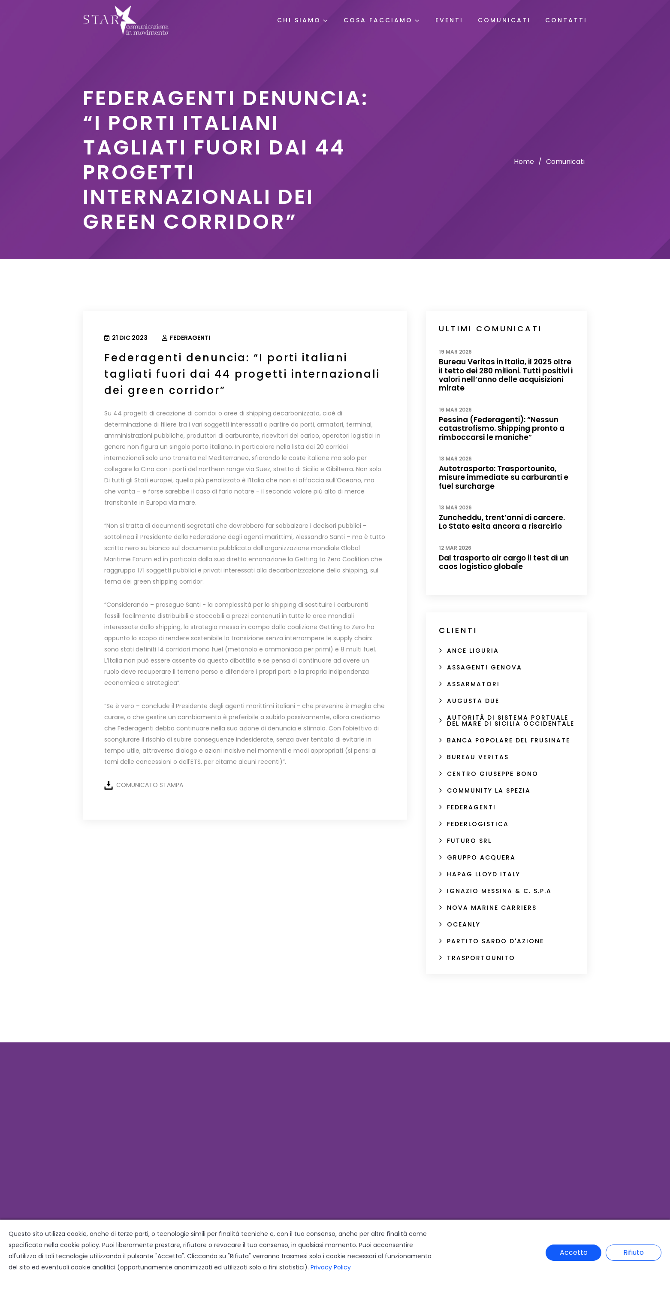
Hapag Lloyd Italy (483, 874)
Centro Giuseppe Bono (492, 773)
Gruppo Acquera (481, 857)
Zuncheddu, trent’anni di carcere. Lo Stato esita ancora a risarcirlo (502, 521)
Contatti (566, 20)
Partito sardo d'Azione (495, 941)
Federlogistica (478, 824)
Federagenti (186, 337)
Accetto (574, 1252)
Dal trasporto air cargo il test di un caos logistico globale (504, 562)
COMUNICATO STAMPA (149, 785)
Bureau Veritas (478, 757)
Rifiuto (633, 1252)
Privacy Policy (331, 1267)
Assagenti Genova (484, 667)
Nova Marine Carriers (492, 907)
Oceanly (463, 924)
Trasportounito (481, 958)
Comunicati (504, 20)
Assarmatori (473, 684)
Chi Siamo (299, 20)
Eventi (449, 20)
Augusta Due (473, 700)
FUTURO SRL (469, 840)
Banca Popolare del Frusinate (508, 740)
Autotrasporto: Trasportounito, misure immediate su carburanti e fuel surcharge (503, 477)
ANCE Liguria (473, 650)
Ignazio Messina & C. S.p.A (499, 891)
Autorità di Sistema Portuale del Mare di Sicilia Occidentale (510, 720)
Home (524, 162)
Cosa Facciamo (378, 20)
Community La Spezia (489, 790)
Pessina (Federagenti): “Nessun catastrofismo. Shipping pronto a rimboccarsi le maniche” (501, 428)
